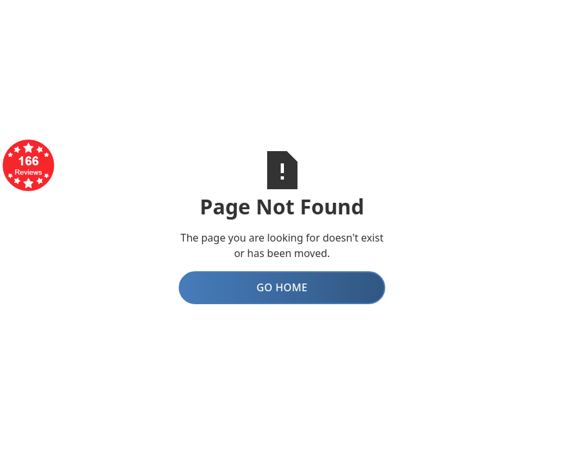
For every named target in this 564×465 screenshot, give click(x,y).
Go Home (281, 287)
